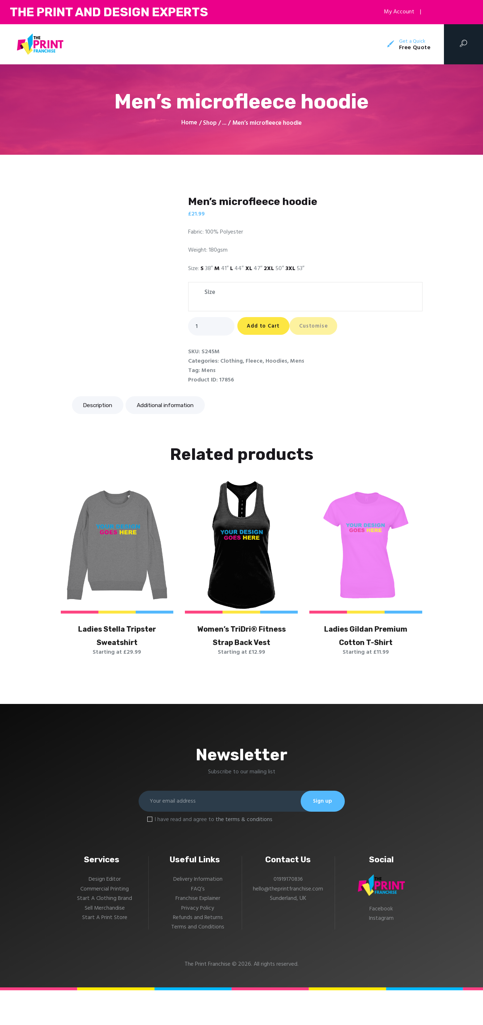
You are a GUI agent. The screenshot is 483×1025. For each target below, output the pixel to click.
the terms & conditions (244, 854)
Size (209, 292)
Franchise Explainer (198, 933)
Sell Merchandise (104, 942)
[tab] (99, 406)
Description (99, 405)
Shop (210, 123)
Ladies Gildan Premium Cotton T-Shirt (365, 651)
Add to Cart (268, 327)
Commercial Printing (104, 923)
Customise (329, 327)
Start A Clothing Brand (104, 933)
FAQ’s (198, 923)
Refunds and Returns (198, 952)
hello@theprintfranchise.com (288, 923)
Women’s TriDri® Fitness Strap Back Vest (241, 651)
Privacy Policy (198, 942)
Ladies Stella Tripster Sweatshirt (117, 651)
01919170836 (288, 914)
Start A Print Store (104, 952)
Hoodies (277, 361)
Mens (298, 361)
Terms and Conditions (197, 961)
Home (189, 123)
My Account (395, 12)
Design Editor (104, 914)
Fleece (254, 361)
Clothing (231, 361)
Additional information (171, 405)
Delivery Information (198, 914)
